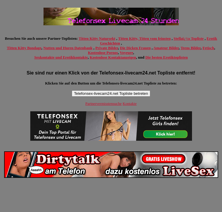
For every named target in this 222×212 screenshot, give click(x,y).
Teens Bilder (191, 48)
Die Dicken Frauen (135, 48)
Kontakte (130, 103)
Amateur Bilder (166, 48)
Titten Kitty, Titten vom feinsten (144, 38)
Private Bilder (106, 48)
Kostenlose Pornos (103, 52)
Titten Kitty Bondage (24, 48)
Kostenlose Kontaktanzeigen (113, 57)
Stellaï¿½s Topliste (188, 38)
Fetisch (208, 48)
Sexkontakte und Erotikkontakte (61, 57)
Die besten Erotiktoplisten (166, 57)
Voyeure (126, 52)
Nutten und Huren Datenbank (67, 48)
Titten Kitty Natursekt (97, 38)
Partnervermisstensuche (103, 103)
